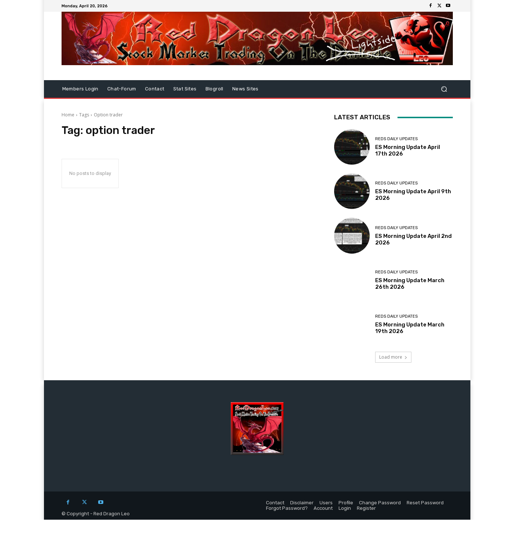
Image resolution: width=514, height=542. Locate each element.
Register (366, 508)
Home (68, 115)
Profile (346, 502)
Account (323, 508)
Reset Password (425, 502)
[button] (444, 89)
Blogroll (214, 88)
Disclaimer (302, 502)
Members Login (80, 88)
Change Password (380, 502)
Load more (393, 357)
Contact (154, 88)
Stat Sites (185, 88)
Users (326, 502)
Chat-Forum (121, 88)
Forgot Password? (287, 508)
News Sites (245, 88)
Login (345, 508)
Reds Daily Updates (396, 139)
